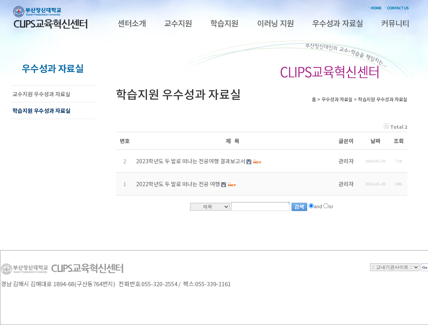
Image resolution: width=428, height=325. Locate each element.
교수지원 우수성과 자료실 (41, 94)
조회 (399, 141)
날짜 (375, 141)
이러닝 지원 (275, 23)
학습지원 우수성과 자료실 (41, 110)
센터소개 (132, 23)
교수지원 (178, 23)
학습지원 (224, 23)
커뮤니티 (395, 23)
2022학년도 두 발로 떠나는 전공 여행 (178, 184)
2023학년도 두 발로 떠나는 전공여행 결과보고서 (190, 161)
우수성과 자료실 (337, 23)
